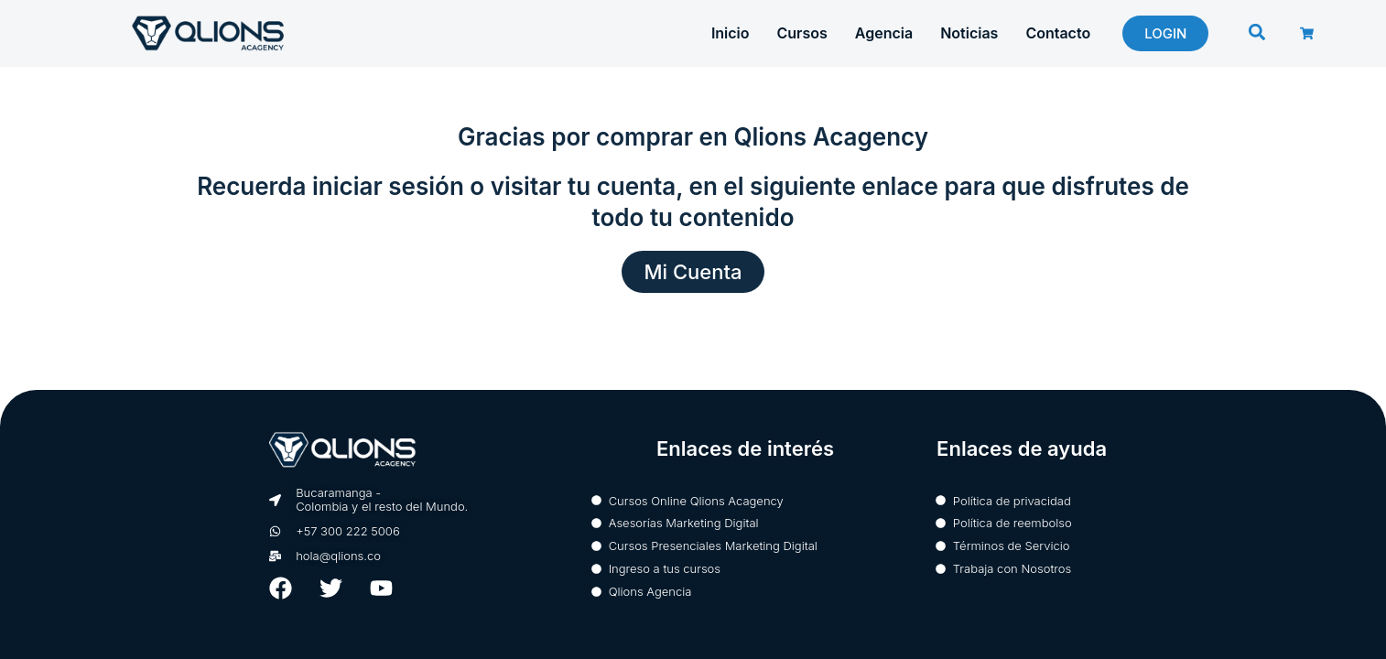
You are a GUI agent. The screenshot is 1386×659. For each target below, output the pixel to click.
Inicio (730, 33)
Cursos (802, 33)
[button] (1257, 32)
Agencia (884, 33)
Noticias (969, 33)
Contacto (1057, 33)
